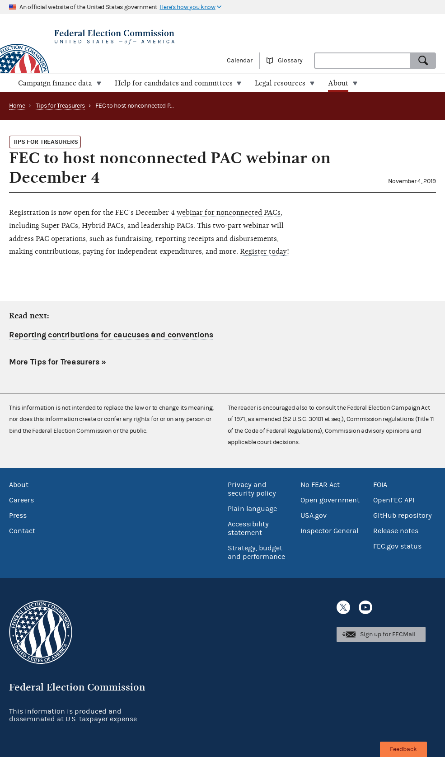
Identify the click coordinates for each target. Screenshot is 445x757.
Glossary (290, 60)
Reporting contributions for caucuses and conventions (111, 335)
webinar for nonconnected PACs (229, 212)
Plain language (252, 508)
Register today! (264, 251)
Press (18, 515)
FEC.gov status (397, 546)
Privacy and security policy (252, 488)
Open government (330, 500)
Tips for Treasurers (60, 105)
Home (17, 105)
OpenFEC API (393, 500)
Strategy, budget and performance (256, 552)
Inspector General (329, 530)
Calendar (240, 60)
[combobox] (362, 60)
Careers (21, 500)
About (18, 484)
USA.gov (313, 515)
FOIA (380, 484)
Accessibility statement (248, 528)
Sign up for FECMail (388, 634)
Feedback (403, 749)
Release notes (395, 530)
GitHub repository (402, 515)
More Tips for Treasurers (54, 362)
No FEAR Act (320, 484)
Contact (22, 530)
